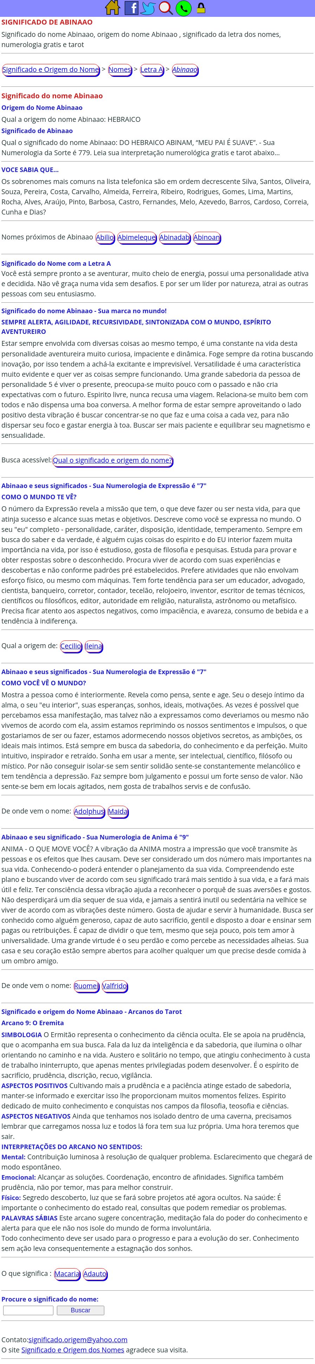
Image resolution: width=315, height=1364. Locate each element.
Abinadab (174, 237)
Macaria (67, 1273)
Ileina (93, 646)
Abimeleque (137, 237)
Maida (117, 811)
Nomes (120, 69)
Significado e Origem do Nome (50, 69)
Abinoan (206, 237)
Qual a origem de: (29, 645)
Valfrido (114, 985)
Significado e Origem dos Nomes (72, 1350)
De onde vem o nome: (36, 811)
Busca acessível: (26, 459)
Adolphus (89, 811)
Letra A (151, 69)
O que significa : (26, 1273)
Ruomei (86, 985)
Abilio (104, 237)
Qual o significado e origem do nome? (112, 460)
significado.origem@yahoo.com (77, 1339)
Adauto (94, 1273)
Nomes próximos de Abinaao (47, 237)
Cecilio (70, 646)
